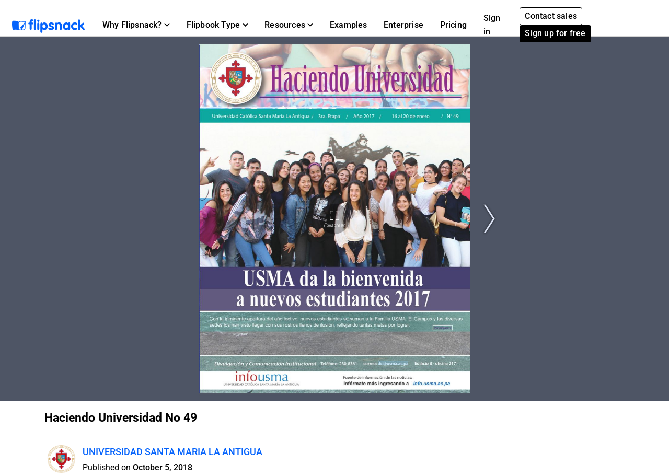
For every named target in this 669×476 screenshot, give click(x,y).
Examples (348, 25)
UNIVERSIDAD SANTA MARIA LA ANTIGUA (172, 451)
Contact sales (551, 16)
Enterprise (403, 25)
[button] (136, 25)
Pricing (453, 25)
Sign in (492, 25)
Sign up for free (555, 33)
